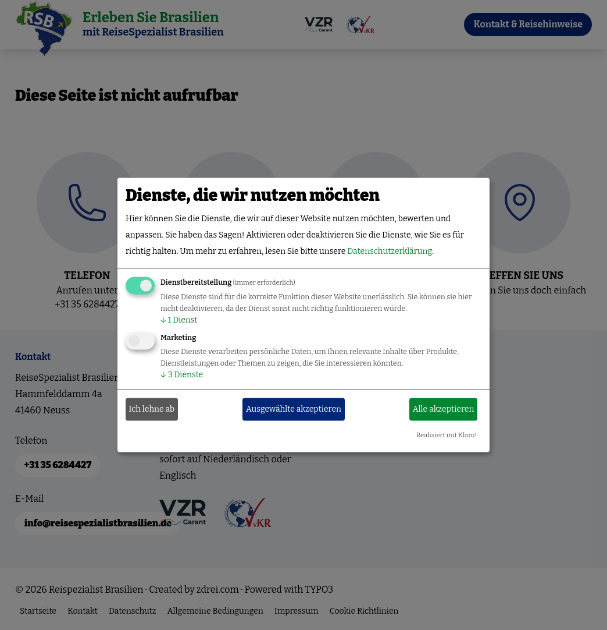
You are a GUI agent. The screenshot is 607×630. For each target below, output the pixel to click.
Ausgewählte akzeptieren (293, 409)
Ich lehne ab (152, 409)
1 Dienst (178, 320)
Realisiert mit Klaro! (446, 436)
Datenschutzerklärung (389, 252)
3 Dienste (181, 375)
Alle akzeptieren (443, 409)
